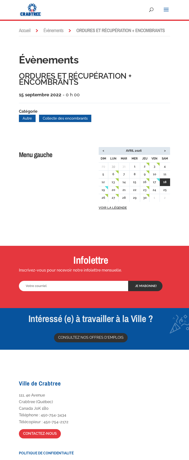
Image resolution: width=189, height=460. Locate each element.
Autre (27, 118)
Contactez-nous (40, 433)
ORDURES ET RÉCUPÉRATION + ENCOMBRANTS (75, 79)
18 (164, 182)
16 (144, 182)
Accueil (24, 30)
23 (145, 190)
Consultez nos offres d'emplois (90, 337)
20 (113, 190)
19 (103, 190)
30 (113, 166)
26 (103, 197)
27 (113, 197)
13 (113, 182)
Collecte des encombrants (65, 118)
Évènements (53, 30)
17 (154, 182)
